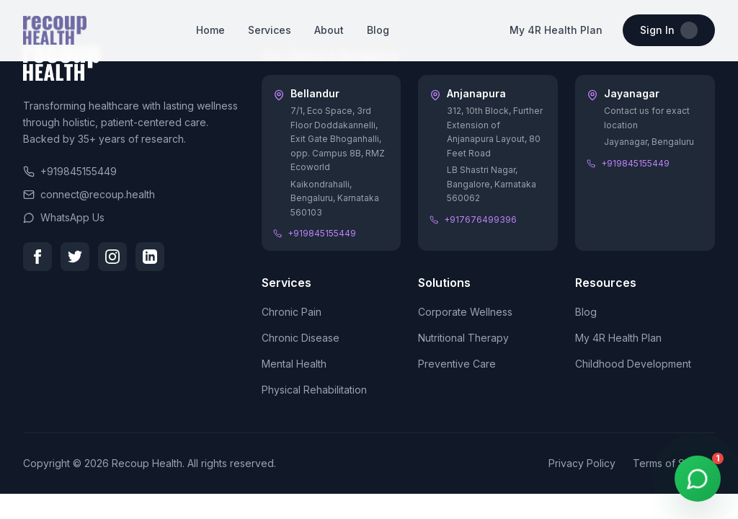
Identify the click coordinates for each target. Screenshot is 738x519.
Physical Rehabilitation (314, 389)
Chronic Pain (291, 312)
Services (269, 30)
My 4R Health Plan (556, 30)
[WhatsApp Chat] (698, 479)
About (329, 30)
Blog (378, 30)
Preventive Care (457, 364)
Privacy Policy (581, 463)
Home (210, 30)
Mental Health (294, 364)
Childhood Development (633, 364)
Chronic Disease (300, 338)
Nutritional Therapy (463, 338)
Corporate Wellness (465, 312)
